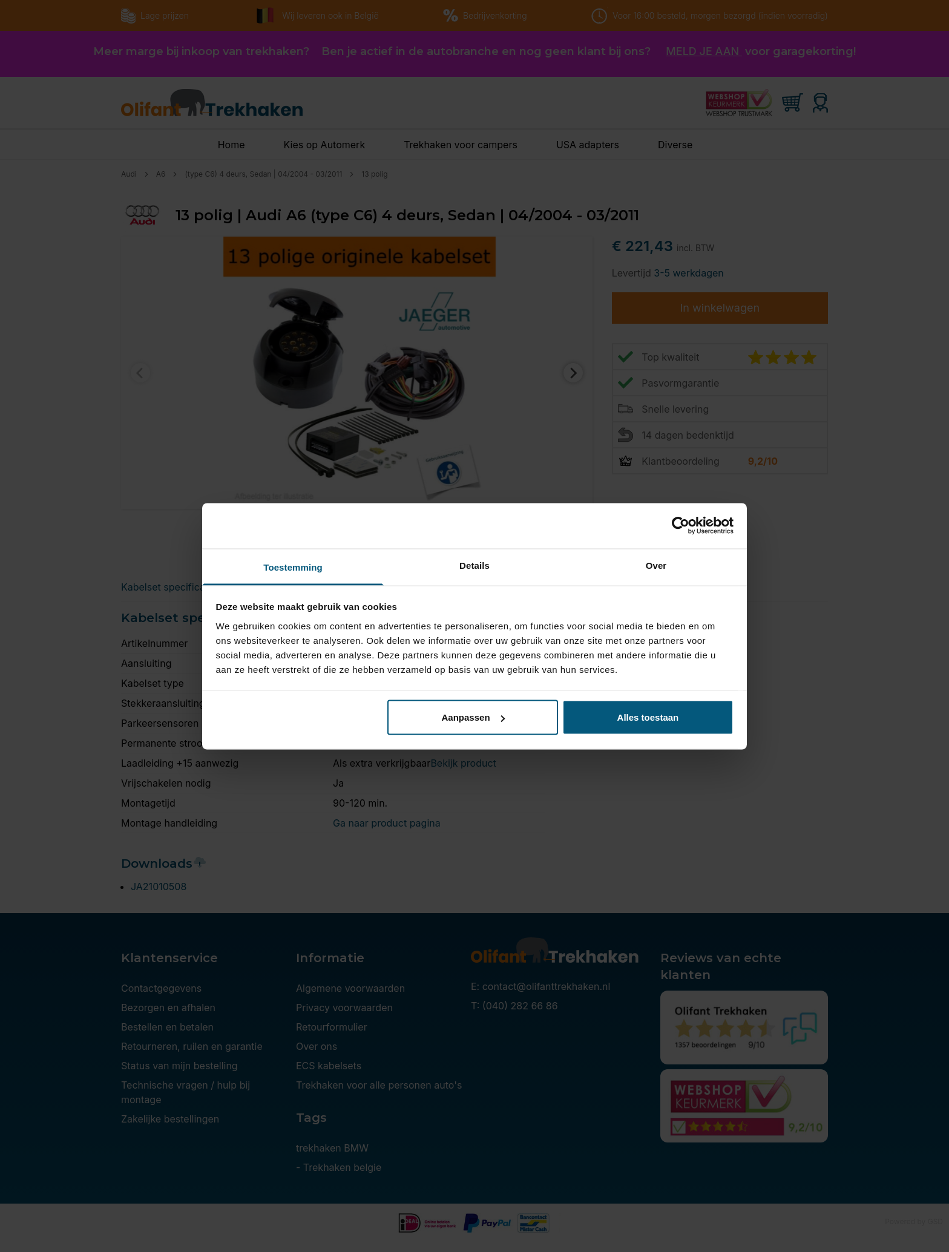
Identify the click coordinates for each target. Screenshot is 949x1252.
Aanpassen (473, 717)
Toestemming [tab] (293, 567)
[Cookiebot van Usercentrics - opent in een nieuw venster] (681, 526)
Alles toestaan (648, 717)
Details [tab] (474, 565)
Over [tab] (656, 565)
